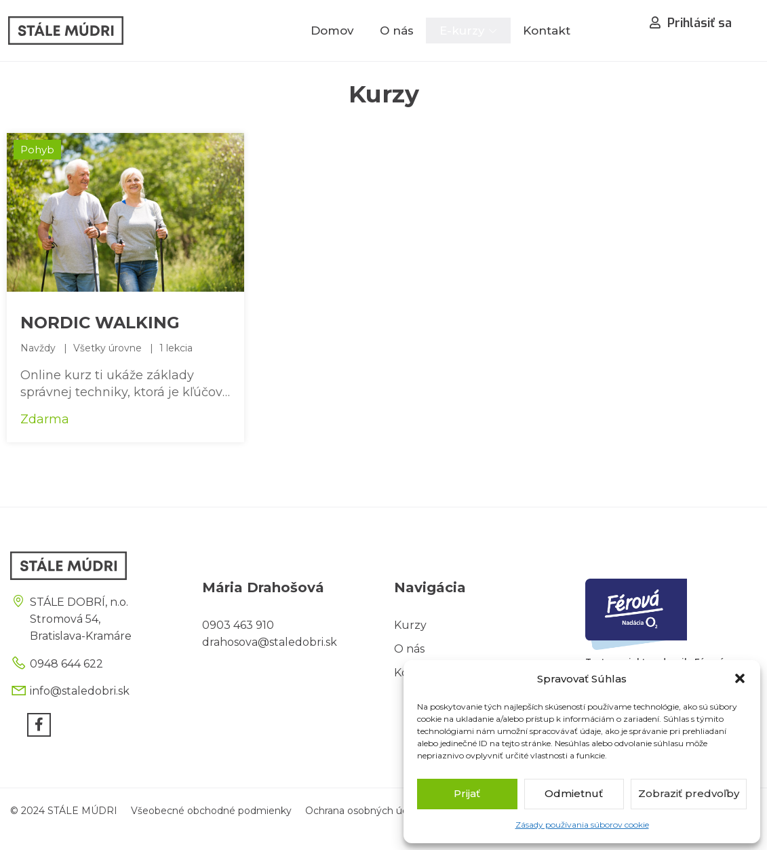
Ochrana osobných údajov (366, 811)
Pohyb (37, 149)
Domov (332, 30)
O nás (397, 30)
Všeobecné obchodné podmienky (211, 811)
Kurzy (410, 625)
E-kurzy (462, 30)
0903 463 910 (238, 625)
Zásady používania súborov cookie (582, 824)
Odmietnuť (574, 793)
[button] (740, 678)
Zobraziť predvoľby (688, 793)
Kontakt (546, 30)
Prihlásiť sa (691, 23)
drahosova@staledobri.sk (269, 642)
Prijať (467, 793)
